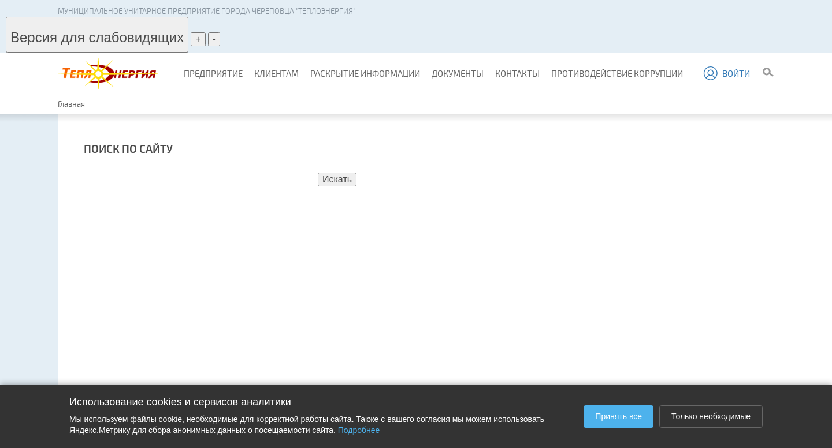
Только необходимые (711, 416)
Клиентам (276, 73)
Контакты (517, 73)
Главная (71, 104)
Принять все (618, 416)
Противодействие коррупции (617, 73)
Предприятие (213, 73)
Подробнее (359, 430)
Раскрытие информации (365, 73)
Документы (458, 73)
